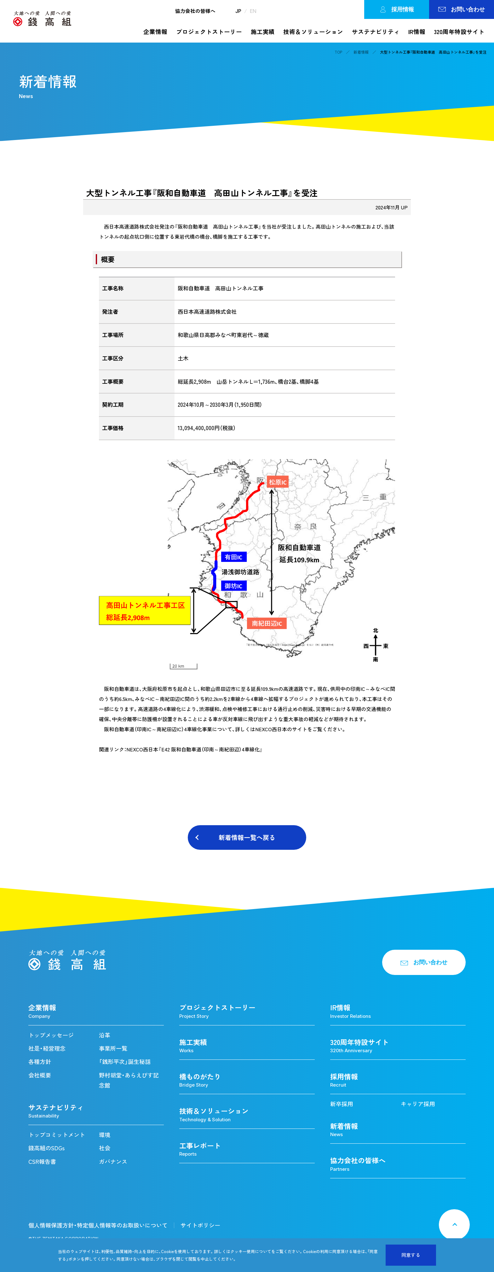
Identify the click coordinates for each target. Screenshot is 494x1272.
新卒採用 (341, 1104)
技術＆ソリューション (313, 31)
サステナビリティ (376, 31)
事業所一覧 (113, 1048)
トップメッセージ (51, 1035)
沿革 (104, 1035)
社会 (104, 1148)
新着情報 (361, 52)
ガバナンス (113, 1161)
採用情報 (397, 10)
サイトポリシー (200, 1225)
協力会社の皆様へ (195, 11)
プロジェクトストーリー (209, 31)
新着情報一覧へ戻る (247, 837)
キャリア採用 (418, 1104)
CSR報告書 (42, 1161)
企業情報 (155, 31)
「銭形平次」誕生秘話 (125, 1061)
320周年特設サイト (459, 31)
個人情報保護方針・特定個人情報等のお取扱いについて (98, 1225)
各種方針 (39, 1061)
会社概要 (39, 1075)
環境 (104, 1134)
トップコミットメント (56, 1134)
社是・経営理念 (47, 1048)
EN (253, 11)
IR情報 (416, 31)
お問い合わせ (461, 9)
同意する (410, 1255)
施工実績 (263, 31)
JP (238, 11)
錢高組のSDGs (46, 1148)
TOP (338, 52)
